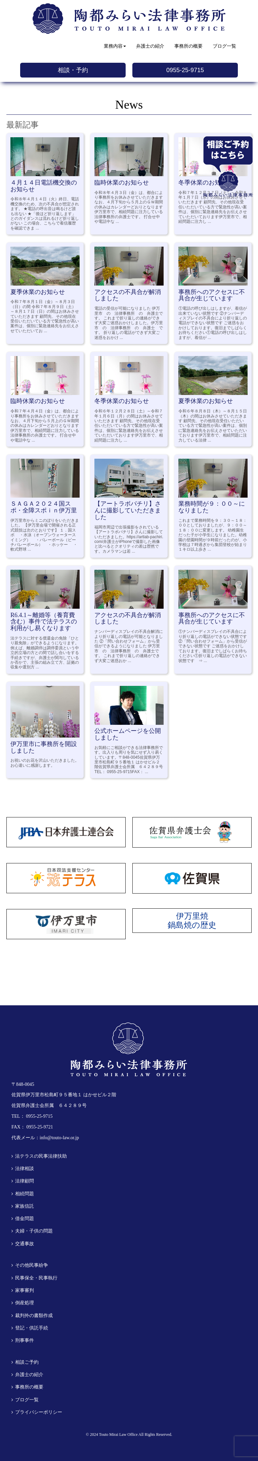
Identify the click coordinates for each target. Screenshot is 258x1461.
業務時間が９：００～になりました (211, 507)
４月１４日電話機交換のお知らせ (43, 186)
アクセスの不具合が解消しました (127, 295)
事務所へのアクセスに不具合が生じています (211, 295)
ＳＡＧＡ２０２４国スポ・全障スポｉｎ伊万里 (43, 507)
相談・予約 (73, 70)
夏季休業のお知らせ (37, 292)
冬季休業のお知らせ (121, 401)
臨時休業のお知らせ (121, 182)
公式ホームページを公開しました (127, 734)
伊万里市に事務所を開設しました (43, 747)
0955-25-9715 (185, 70)
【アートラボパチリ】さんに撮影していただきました (127, 510)
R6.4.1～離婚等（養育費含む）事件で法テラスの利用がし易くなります (43, 622)
